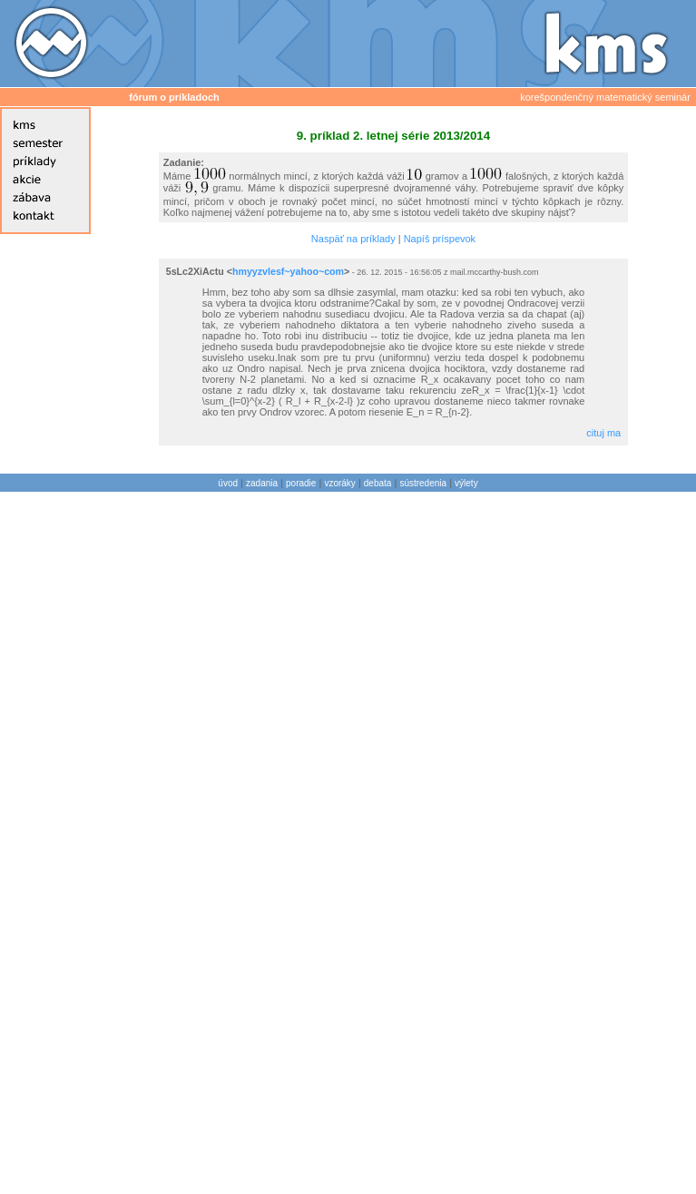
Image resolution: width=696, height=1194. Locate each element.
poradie (301, 483)
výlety (466, 483)
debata (378, 483)
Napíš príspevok (439, 238)
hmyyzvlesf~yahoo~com (288, 271)
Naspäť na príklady (353, 238)
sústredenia (422, 483)
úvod (228, 483)
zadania (262, 483)
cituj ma (603, 432)
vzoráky (339, 483)
